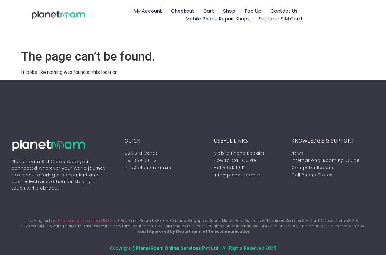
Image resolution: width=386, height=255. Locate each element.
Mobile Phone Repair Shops (217, 18)
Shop (229, 11)
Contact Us (284, 11)
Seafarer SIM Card (280, 18)
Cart (208, 11)
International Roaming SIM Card (88, 220)
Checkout (182, 11)
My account (148, 11)
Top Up (252, 11)
